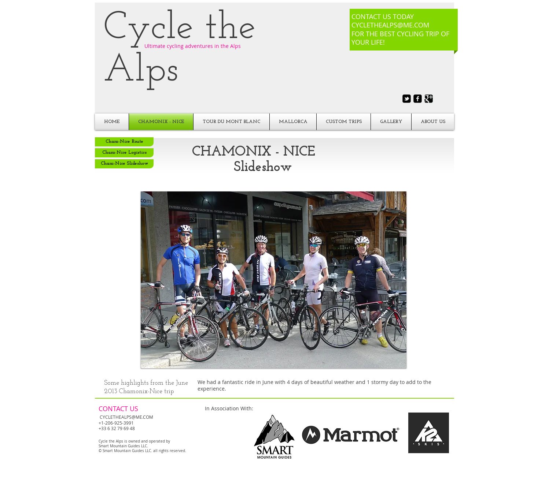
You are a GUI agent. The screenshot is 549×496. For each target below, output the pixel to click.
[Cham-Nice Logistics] (124, 152)
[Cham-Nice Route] (124, 141)
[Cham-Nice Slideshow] (124, 163)
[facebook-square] (417, 98)
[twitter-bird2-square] (406, 98)
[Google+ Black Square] (428, 98)
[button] (273, 279)
